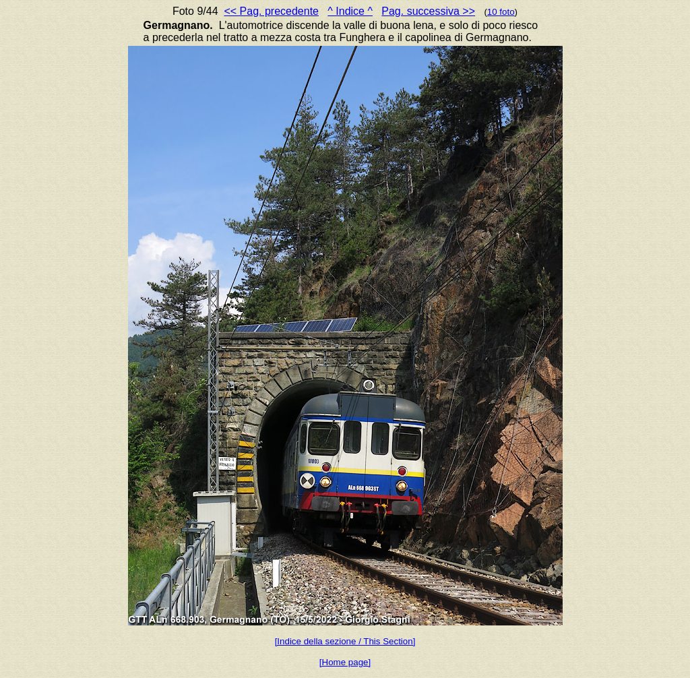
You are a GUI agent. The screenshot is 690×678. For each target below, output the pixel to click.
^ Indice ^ (350, 11)
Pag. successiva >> (428, 11)
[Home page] (345, 662)
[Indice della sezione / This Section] (345, 641)
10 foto (501, 12)
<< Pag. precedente (271, 11)
